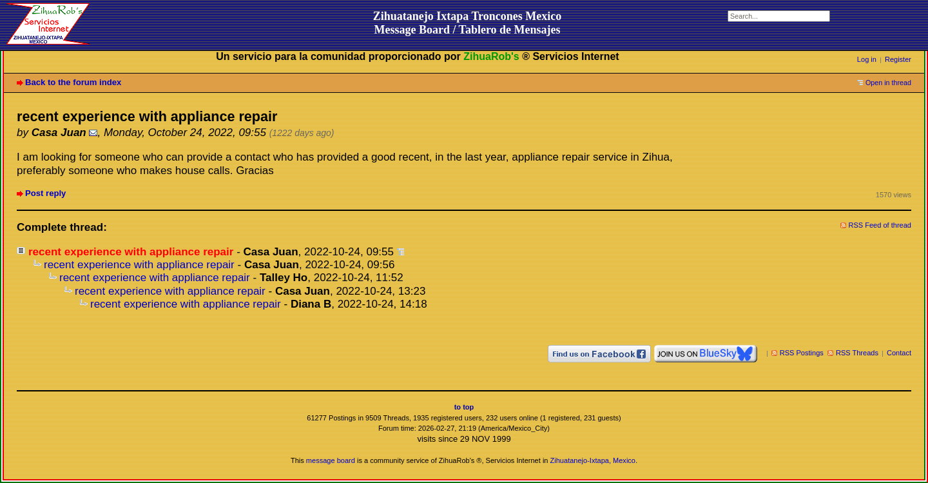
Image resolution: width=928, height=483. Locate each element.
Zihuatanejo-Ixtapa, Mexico (592, 460)
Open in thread (888, 82)
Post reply (45, 193)
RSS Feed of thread (880, 225)
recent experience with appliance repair (139, 265)
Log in (866, 59)
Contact (899, 353)
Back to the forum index (73, 82)
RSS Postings (802, 353)
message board (330, 460)
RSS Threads (857, 353)
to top (464, 407)
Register (898, 59)
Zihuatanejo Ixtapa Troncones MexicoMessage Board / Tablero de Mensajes (467, 23)
